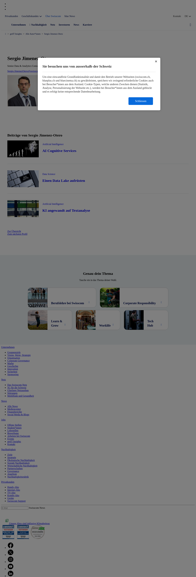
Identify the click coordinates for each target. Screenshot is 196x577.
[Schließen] (156, 61)
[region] (99, 84)
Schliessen (140, 101)
